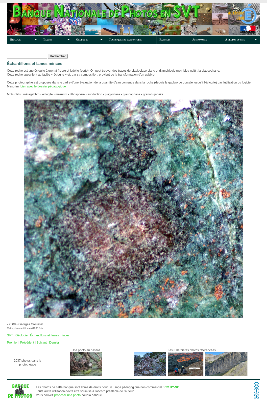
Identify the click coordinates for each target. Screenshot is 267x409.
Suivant (42, 342)
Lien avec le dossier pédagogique (43, 86)
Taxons (47, 39)
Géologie (82, 39)
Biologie (15, 39)
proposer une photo (67, 395)
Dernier (54, 342)
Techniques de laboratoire (125, 39)
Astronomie (199, 39)
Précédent (27, 342)
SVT (10, 335)
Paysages (164, 39)
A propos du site (235, 39)
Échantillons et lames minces (50, 335)
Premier (12, 342)
